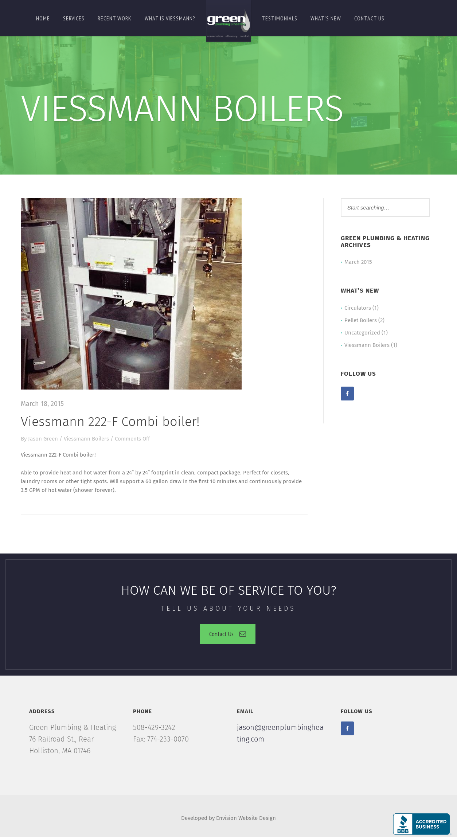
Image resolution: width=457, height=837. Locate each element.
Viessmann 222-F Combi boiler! (110, 422)
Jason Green (43, 438)
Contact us (369, 18)
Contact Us (227, 634)
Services (74, 18)
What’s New (325, 18)
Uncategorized (362, 332)
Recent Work (115, 18)
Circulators (357, 308)
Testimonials (279, 18)
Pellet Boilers (360, 320)
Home (43, 18)
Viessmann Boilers (86, 438)
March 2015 (358, 262)
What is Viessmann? (170, 18)
